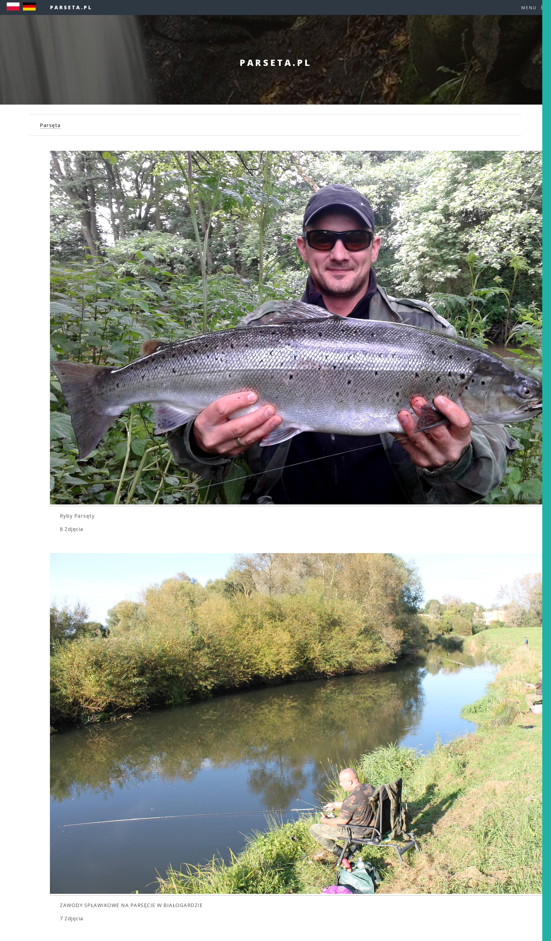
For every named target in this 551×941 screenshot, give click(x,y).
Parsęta (50, 125)
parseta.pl (71, 7)
